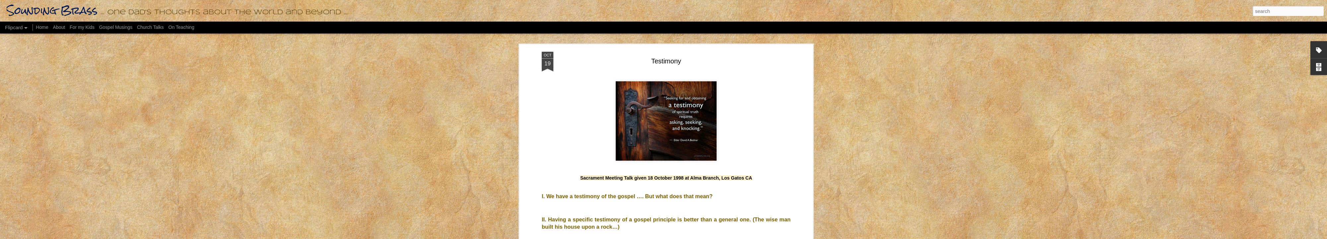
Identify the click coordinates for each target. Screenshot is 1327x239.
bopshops (672, 235)
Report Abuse (728, 235)
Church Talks (150, 27)
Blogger (708, 235)
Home (42, 27)
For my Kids (82, 27)
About (59, 27)
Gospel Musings (115, 27)
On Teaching (181, 27)
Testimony (666, 35)
